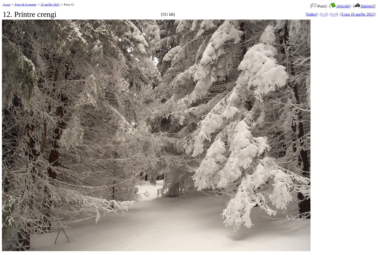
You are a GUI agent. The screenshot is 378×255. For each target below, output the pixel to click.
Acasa (6, 4)
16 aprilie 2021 (50, 4)
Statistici (364, 6)
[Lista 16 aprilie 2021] (358, 14)
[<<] (323, 14)
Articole (340, 6)
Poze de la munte (25, 4)
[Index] (311, 14)
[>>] (334, 14)
